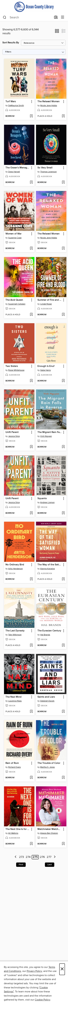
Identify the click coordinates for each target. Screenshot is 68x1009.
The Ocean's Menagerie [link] (17, 167)
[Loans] (56, 18)
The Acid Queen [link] (14, 300)
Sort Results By (10, 42)
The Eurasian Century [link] (49, 630)
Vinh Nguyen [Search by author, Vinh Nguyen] (46, 436)
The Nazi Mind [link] (13, 697)
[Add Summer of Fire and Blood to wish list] (63, 315)
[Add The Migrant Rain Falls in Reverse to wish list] (63, 447)
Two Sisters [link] (11, 366)
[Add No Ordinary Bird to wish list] (31, 579)
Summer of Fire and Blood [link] (49, 300)
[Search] (4, 17)
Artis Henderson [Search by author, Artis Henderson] (15, 568)
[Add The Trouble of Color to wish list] (63, 778)
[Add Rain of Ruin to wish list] (31, 778)
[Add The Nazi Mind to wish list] (31, 712)
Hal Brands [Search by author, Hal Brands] (45, 634)
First (21, 864)
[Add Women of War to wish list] (31, 248)
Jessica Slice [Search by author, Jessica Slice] (14, 436)
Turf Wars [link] (10, 101)
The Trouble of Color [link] (48, 763)
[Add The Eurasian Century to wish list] (63, 645)
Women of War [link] (13, 233)
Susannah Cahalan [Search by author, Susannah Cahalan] (16, 304)
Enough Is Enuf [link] (45, 366)
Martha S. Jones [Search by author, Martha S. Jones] (47, 767)
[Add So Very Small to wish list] (63, 182)
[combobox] (27, 17)
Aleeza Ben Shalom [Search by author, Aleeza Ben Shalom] (49, 833)
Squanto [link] (42, 498)
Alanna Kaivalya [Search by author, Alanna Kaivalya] (47, 568)
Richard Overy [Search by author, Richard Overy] (14, 767)
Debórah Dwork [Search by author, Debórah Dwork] (47, 701)
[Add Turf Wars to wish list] (31, 116)
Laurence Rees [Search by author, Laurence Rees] (15, 701)
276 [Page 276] (42, 857)
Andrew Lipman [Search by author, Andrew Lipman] (47, 502)
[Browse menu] (63, 17)
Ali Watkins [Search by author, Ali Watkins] (13, 833)
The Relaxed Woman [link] (48, 101)
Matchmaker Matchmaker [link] (49, 829)
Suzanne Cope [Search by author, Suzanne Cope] (14, 238)
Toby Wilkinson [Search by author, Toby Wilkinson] (14, 634)
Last (49, 864)
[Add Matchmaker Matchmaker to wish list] (63, 844)
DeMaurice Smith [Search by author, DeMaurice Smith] (16, 105)
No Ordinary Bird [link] (14, 564)
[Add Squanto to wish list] (63, 513)
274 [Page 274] (28, 857)
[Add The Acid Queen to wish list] (31, 315)
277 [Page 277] (49, 857)
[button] (57, 32)
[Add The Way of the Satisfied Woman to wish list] (63, 579)
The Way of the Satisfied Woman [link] (49, 564)
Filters (8, 52)
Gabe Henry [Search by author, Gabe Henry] (45, 370)
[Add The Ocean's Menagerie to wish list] (31, 182)
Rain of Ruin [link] (12, 763)
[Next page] (55, 857)
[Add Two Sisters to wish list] (31, 381)
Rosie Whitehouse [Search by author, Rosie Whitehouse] (16, 370)
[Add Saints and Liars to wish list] (63, 712)
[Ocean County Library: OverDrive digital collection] (34, 7)
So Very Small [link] (44, 167)
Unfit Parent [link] (12, 432)
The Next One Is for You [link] (17, 829)
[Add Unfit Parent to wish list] (31, 447)
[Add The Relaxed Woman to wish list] (63, 116)
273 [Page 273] (21, 857)
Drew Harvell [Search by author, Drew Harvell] (14, 171)
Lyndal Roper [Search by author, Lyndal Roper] (46, 304)
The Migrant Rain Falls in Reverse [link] (49, 432)
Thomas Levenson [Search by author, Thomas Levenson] (48, 171)
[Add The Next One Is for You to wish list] (31, 844)
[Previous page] (16, 857)
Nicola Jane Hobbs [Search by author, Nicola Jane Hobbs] (48, 105)
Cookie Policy (42, 999)
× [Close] (62, 969)
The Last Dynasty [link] (15, 630)
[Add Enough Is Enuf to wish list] (63, 381)
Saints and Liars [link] (46, 697)
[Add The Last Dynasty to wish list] (31, 645)
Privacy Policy (34, 971)
